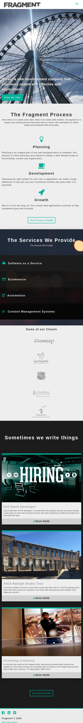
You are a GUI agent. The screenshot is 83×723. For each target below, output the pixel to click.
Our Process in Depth (41, 220)
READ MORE (42, 521)
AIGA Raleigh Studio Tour (24, 583)
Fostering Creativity (19, 660)
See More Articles (41, 693)
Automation (16, 295)
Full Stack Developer (20, 506)
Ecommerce (17, 279)
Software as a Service (25, 263)
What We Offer (12, 97)
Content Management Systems (31, 311)
